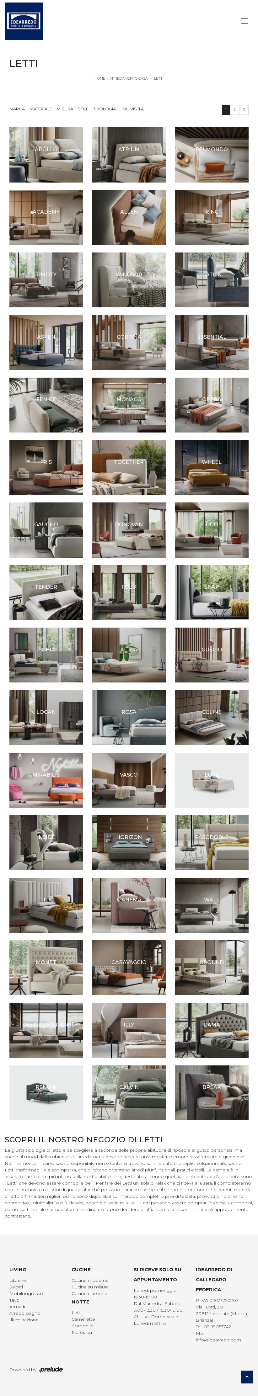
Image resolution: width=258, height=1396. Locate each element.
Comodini (82, 1326)
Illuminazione (24, 1320)
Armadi (17, 1306)
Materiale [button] (41, 108)
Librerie (17, 1280)
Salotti (16, 1287)
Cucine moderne (90, 1280)
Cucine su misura (90, 1287)
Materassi (82, 1332)
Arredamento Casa (129, 78)
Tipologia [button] (104, 108)
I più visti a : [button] (133, 108)
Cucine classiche (89, 1293)
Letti (159, 78)
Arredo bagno (24, 1313)
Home (99, 78)
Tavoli (15, 1300)
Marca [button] (17, 108)
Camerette (83, 1319)
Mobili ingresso (26, 1293)
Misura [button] (65, 108)
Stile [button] (83, 108)
